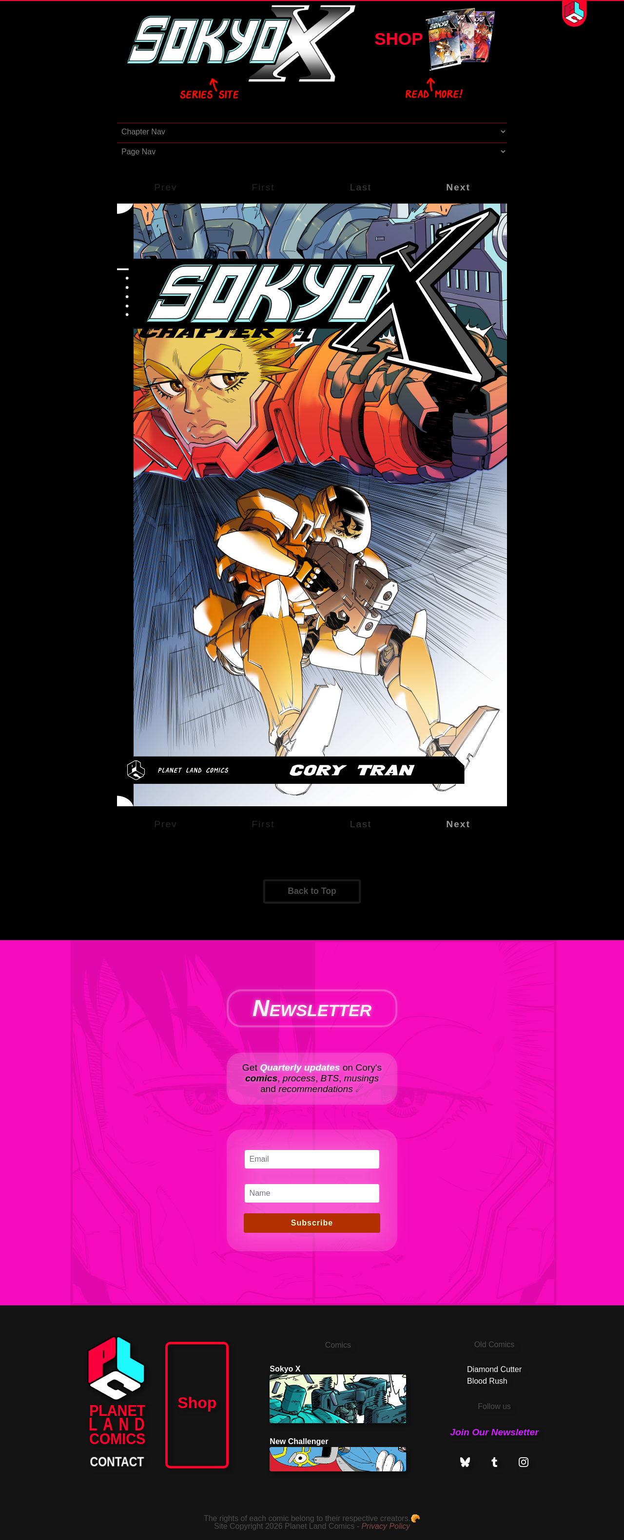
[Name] (312, 1193)
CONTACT (117, 1461)
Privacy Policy (385, 1526)
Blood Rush (487, 1381)
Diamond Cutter (494, 1369)
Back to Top (312, 891)
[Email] (312, 1159)
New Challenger (338, 1454)
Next (458, 187)
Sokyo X (338, 1394)
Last (360, 187)
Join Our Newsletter (494, 1432)
